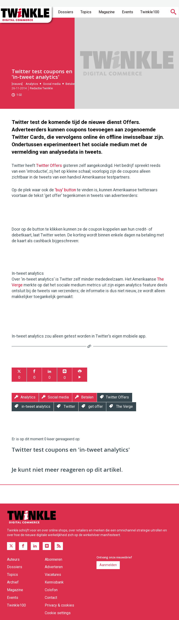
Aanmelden (108, 565)
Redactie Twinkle (41, 88)
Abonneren (53, 559)
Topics (85, 12)
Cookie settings (58, 613)
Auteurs (13, 559)
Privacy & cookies (59, 605)
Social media (52, 84)
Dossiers (65, 12)
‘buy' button (65, 190)
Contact (51, 597)
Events (127, 12)
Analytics (32, 84)
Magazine (107, 12)
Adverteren (54, 567)
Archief (13, 582)
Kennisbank (54, 582)
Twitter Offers (49, 165)
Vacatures (53, 574)
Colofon (51, 590)
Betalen (70, 84)
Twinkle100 (149, 12)
